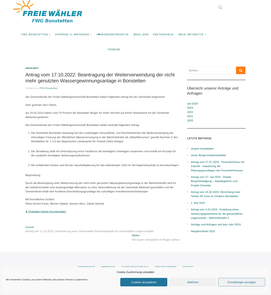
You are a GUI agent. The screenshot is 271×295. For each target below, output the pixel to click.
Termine (128, 49)
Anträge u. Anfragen (86, 34)
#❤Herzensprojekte (126, 34)
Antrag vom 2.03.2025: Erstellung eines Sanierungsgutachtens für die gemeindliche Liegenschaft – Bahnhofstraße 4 (216, 213)
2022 (190, 112)
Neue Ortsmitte (205, 34)
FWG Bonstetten (48, 34)
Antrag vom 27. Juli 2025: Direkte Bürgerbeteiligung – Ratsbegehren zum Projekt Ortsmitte (214, 181)
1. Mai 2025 (198, 202)
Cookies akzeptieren (143, 282)
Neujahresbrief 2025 (203, 231)
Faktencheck (177, 34)
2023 (190, 107)
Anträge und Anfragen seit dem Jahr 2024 (216, 224)
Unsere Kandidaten (202, 148)
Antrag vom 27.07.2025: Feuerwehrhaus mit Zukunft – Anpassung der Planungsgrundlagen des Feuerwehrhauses (217, 166)
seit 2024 (192, 103)
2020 (190, 120)
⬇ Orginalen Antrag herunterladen (45, 211)
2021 (190, 116)
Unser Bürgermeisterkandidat (208, 155)
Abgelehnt (32, 68)
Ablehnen (193, 282)
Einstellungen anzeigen (242, 282)
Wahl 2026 (155, 34)
